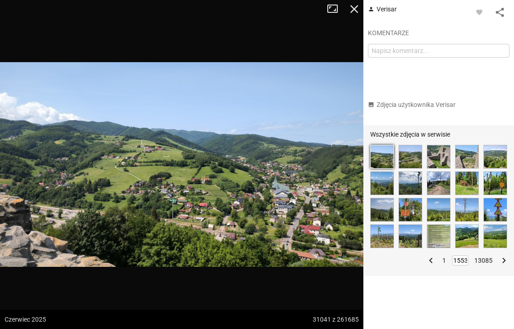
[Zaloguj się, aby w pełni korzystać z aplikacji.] (479, 12)
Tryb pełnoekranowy (336, 9)
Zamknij (354, 9)
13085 (483, 260)
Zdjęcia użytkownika (412, 104)
